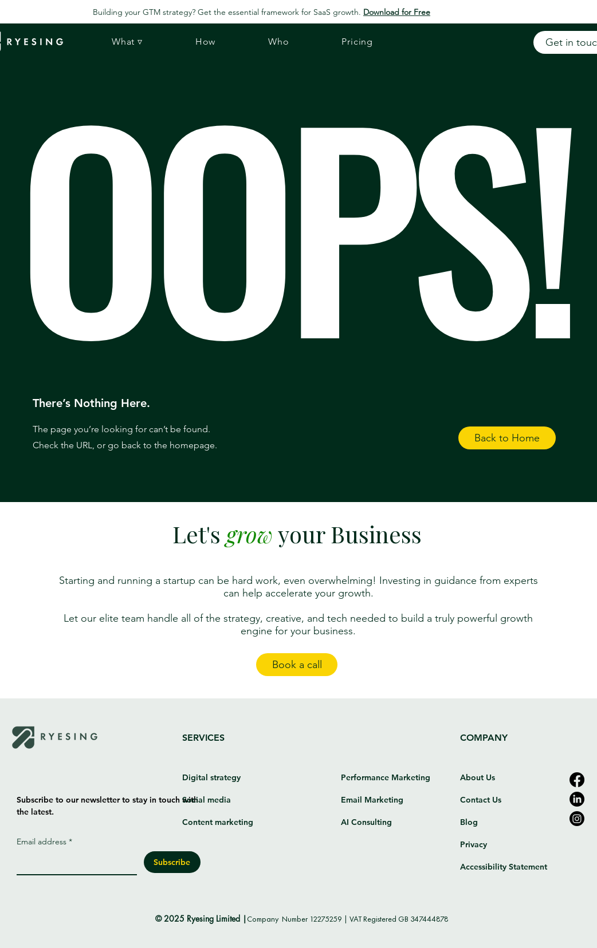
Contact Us (480, 800)
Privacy (473, 844)
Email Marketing (372, 800)
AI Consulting (366, 822)
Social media (207, 800)
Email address (44, 842)
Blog (469, 822)
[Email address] (73, 862)
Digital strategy (211, 777)
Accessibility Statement (503, 867)
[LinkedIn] (576, 799)
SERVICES (203, 737)
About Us (477, 777)
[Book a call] (296, 664)
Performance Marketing (385, 777)
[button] (127, 42)
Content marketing (217, 822)
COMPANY (484, 737)
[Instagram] (576, 818)
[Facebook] (576, 779)
